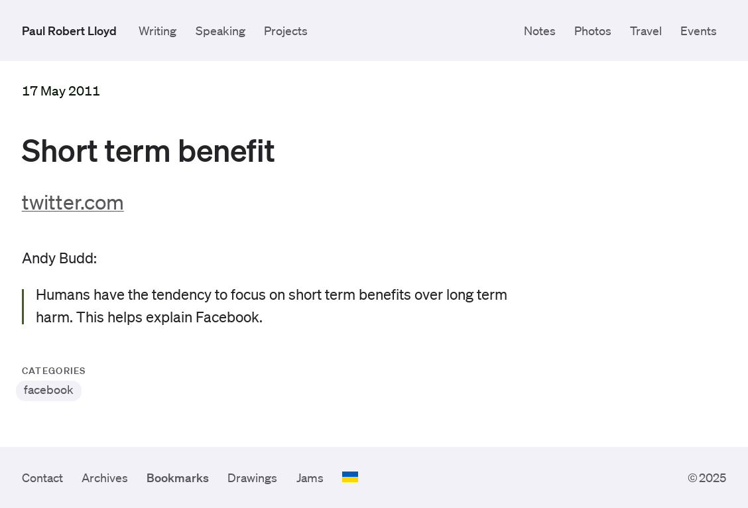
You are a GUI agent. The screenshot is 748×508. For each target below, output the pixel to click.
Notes (540, 30)
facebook (49, 389)
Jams (310, 477)
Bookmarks (178, 477)
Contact (42, 477)
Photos (592, 30)
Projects (286, 30)
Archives (105, 477)
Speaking (220, 30)
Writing (157, 30)
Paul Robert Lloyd (69, 30)
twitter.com (73, 201)
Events (698, 30)
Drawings (252, 477)
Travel (646, 30)
